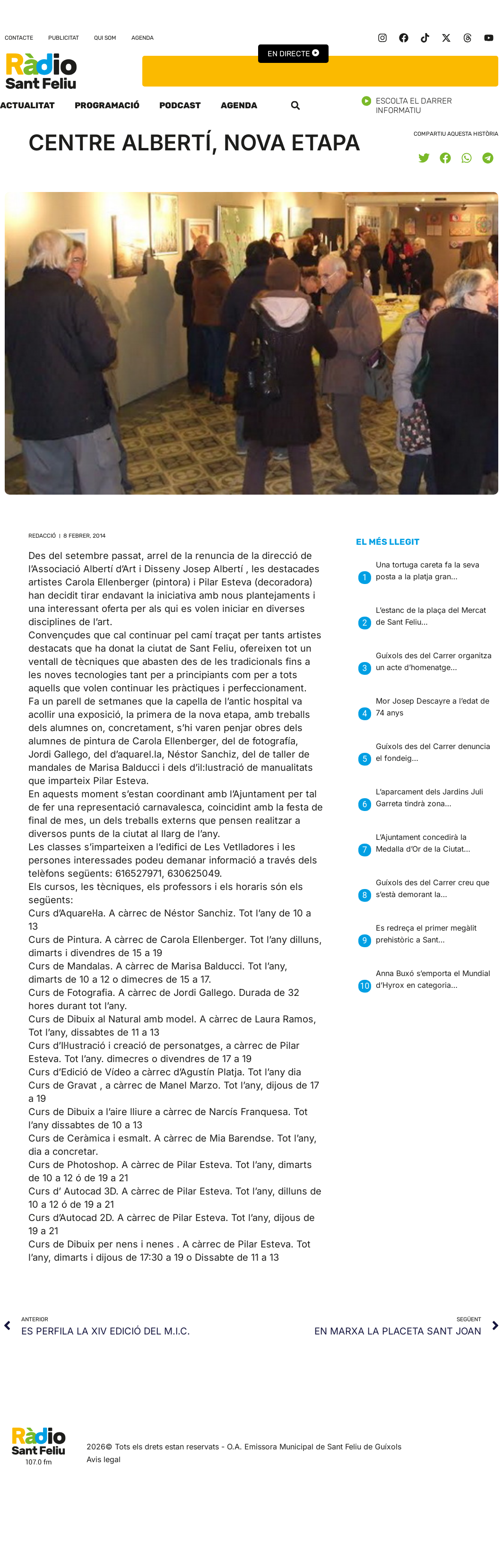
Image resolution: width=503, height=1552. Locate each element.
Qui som (105, 38)
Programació (107, 105)
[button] (295, 105)
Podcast (180, 105)
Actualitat (27, 105)
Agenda (142, 38)
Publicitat (63, 38)
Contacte (19, 38)
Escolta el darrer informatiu (432, 105)
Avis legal (104, 1459)
